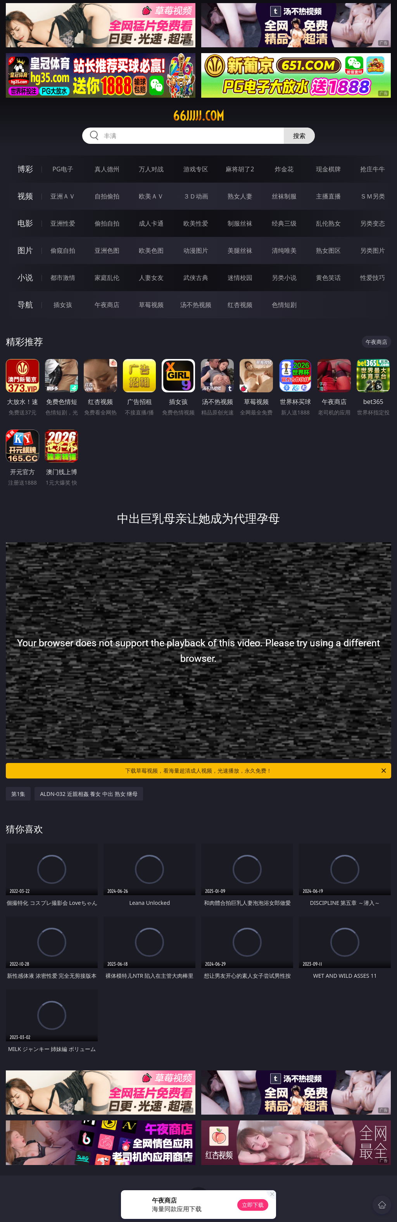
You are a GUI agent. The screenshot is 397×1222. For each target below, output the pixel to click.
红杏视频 (240, 304)
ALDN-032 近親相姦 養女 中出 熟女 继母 (89, 793)
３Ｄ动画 (195, 196)
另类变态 (372, 223)
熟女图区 (328, 250)
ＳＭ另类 (372, 196)
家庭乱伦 (107, 277)
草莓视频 (151, 304)
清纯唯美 (284, 250)
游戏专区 (195, 169)
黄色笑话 (328, 277)
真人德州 (107, 169)
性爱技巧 (372, 277)
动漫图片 (195, 250)
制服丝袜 (240, 223)
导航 (25, 304)
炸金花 (284, 169)
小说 (25, 277)
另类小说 (284, 277)
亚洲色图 (107, 250)
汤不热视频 (195, 304)
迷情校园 (240, 277)
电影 (25, 223)
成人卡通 (151, 223)
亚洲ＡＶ (62, 196)
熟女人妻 (240, 196)
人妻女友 (151, 277)
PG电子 (62, 169)
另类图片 (372, 250)
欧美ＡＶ (151, 196)
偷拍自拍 (107, 223)
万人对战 (151, 169)
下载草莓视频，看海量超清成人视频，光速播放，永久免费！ (256, 770)
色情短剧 (284, 304)
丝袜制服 (284, 196)
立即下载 (253, 1204)
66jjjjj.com (198, 116)
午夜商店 (107, 304)
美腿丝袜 (240, 250)
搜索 (299, 135)
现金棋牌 (328, 169)
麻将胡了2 (240, 169)
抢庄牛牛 (372, 169)
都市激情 (62, 277)
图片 (25, 250)
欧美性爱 (195, 223)
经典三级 (284, 223)
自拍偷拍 (107, 196)
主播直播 (328, 196)
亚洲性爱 (62, 223)
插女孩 (63, 304)
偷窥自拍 (62, 250)
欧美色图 (151, 250)
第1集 (18, 793)
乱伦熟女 (328, 223)
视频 (25, 196)
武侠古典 (195, 277)
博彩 (25, 169)
